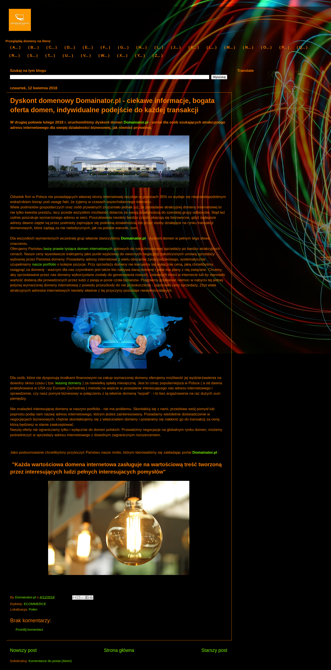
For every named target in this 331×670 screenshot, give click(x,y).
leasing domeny (68, 383)
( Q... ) (302, 47)
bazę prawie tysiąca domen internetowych (78, 249)
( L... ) (211, 47)
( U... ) (68, 55)
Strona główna (119, 650)
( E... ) (88, 47)
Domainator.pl (136, 122)
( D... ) (69, 47)
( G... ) (123, 47)
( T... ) (50, 55)
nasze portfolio (44, 264)
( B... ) (33, 47)
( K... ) (193, 47)
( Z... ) (157, 55)
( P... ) (284, 47)
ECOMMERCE (35, 604)
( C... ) (51, 47)
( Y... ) (140, 55)
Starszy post (214, 650)
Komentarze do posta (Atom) (50, 661)
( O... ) (266, 47)
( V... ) (86, 55)
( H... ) (141, 47)
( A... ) (15, 47)
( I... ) (158, 47)
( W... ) (103, 55)
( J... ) (176, 47)
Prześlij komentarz (29, 629)
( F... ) (105, 47)
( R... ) (14, 55)
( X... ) (122, 55)
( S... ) (32, 55)
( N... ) (248, 47)
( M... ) (229, 47)
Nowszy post (23, 650)
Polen (33, 609)
